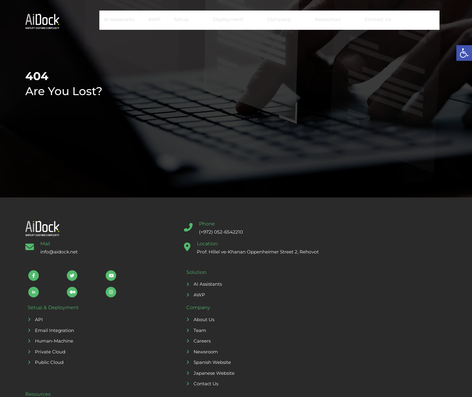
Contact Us (368, 19)
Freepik (286, 387)
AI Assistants (114, 19)
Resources (323, 19)
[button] (464, 53)
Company (276, 19)
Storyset (220, 387)
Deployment (226, 19)
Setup (181, 19)
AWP (149, 19)
